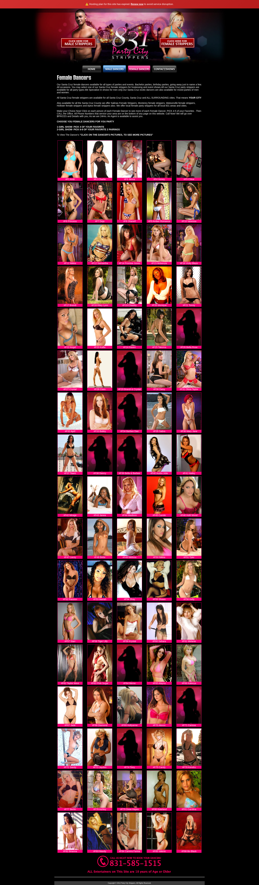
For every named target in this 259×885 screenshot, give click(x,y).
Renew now (137, 4)
